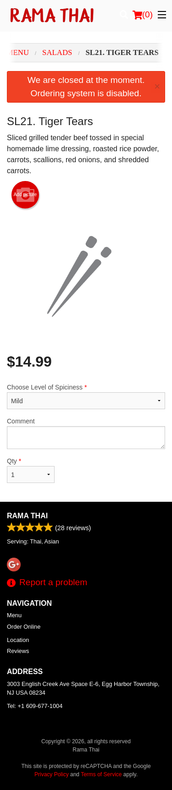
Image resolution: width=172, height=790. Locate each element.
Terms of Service (101, 774)
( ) (143, 15)
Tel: (34, 705)
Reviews (18, 650)
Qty (31, 470)
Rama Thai (27, 516)
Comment (86, 433)
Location (18, 639)
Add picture (25, 194)
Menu (14, 615)
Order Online (23, 626)
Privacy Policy (51, 774)
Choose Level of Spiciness (86, 396)
